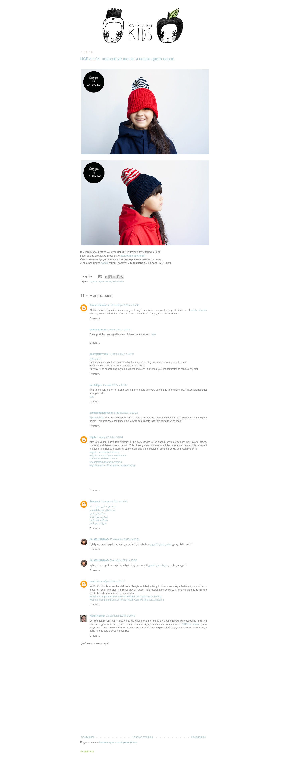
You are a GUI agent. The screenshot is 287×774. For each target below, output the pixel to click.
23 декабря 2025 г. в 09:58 (120, 615)
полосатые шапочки (132, 255)
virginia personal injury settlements (108, 455)
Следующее (87, 737)
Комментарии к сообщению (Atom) (118, 742)
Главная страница (143, 737)
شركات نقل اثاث (98, 523)
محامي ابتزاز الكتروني (160, 544)
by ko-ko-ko (118, 281)
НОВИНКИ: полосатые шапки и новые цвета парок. (127, 59)
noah (92, 581)
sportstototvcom (99, 354)
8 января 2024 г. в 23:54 (110, 437)
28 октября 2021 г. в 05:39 (125, 305)
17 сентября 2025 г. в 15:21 (125, 539)
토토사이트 (96, 359)
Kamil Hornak (97, 615)
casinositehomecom (101, 412)
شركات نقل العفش (158, 565)
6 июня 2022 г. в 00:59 (122, 354)
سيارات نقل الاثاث (99, 516)
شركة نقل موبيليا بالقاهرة (102, 510)
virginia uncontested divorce (104, 452)
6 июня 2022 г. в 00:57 (120, 329)
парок (104, 262)
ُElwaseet (95, 501)
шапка (108, 281)
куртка (93, 281)
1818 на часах (190, 624)
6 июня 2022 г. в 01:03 (115, 385)
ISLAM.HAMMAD (99, 539)
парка (101, 281)
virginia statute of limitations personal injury (112, 465)
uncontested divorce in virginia (106, 462)
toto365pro (96, 385)
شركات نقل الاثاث (99, 520)
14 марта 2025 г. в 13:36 (114, 501)
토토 (154, 334)
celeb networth (199, 310)
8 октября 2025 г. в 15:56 (123, 560)
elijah (93, 437)
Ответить (95, 318)
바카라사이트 (97, 417)
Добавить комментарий (95, 643)
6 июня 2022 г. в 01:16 (126, 412)
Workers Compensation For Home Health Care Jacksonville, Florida (126, 596)
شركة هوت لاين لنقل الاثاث (103, 506)
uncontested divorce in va (103, 458)
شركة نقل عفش (98, 513)
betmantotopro (98, 329)
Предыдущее (198, 737)
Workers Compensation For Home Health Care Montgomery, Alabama (127, 599)
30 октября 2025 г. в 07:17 (111, 581)
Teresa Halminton (100, 305)
